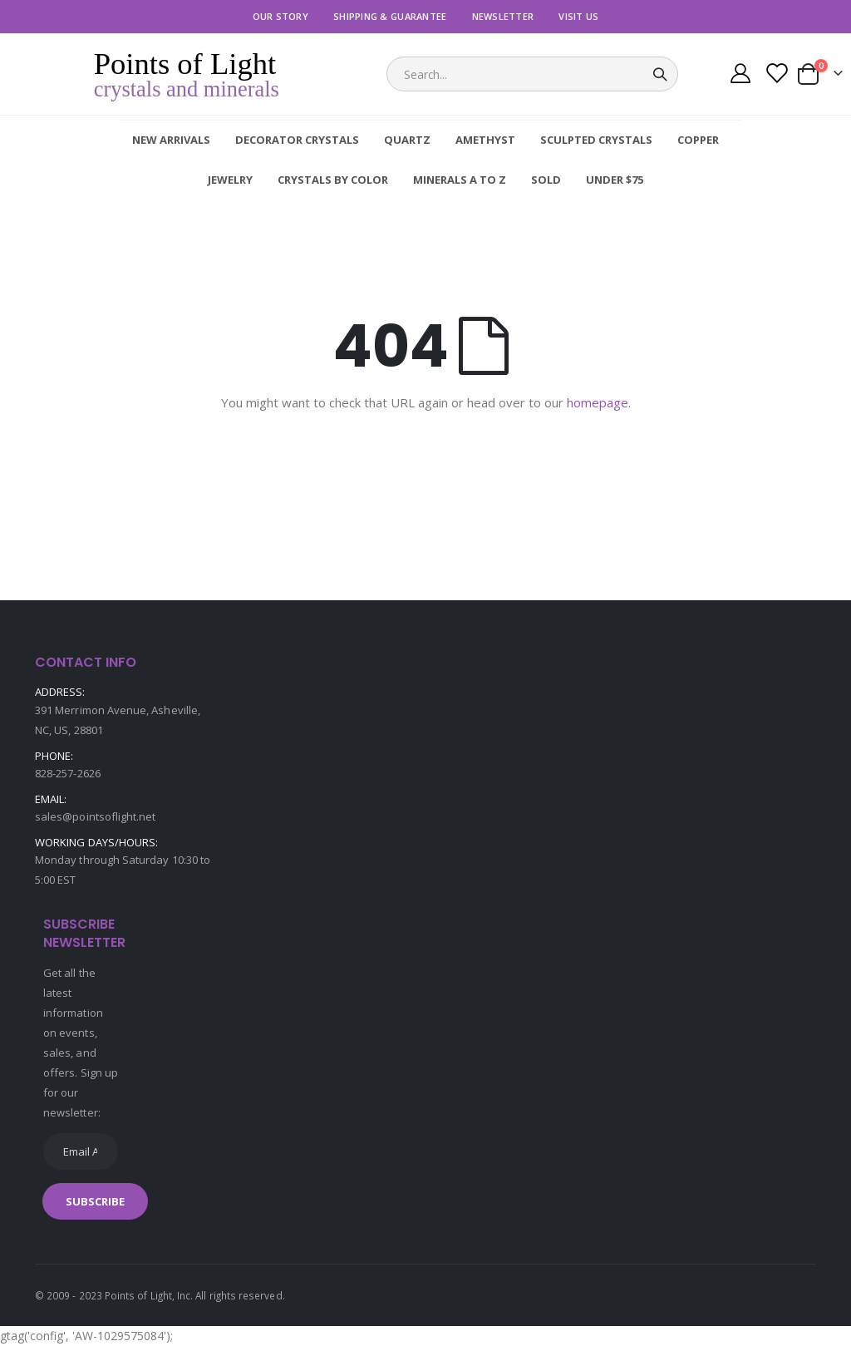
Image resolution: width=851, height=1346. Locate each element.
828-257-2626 (68, 773)
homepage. (599, 402)
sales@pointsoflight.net (95, 816)
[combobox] (532, 74)
